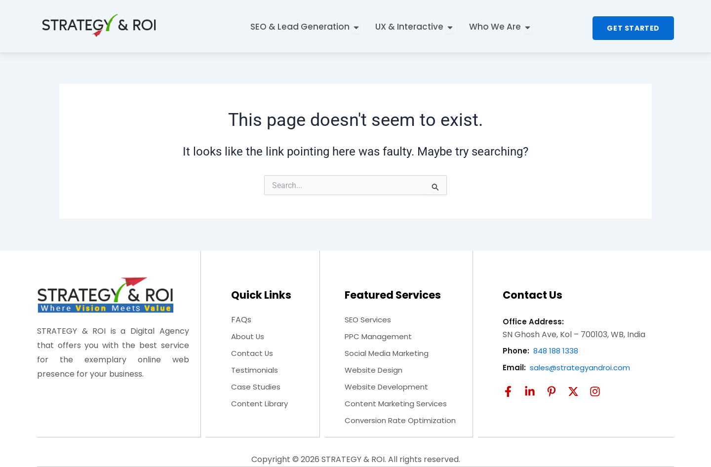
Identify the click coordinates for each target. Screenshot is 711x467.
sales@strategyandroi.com (582, 367)
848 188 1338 (557, 350)
